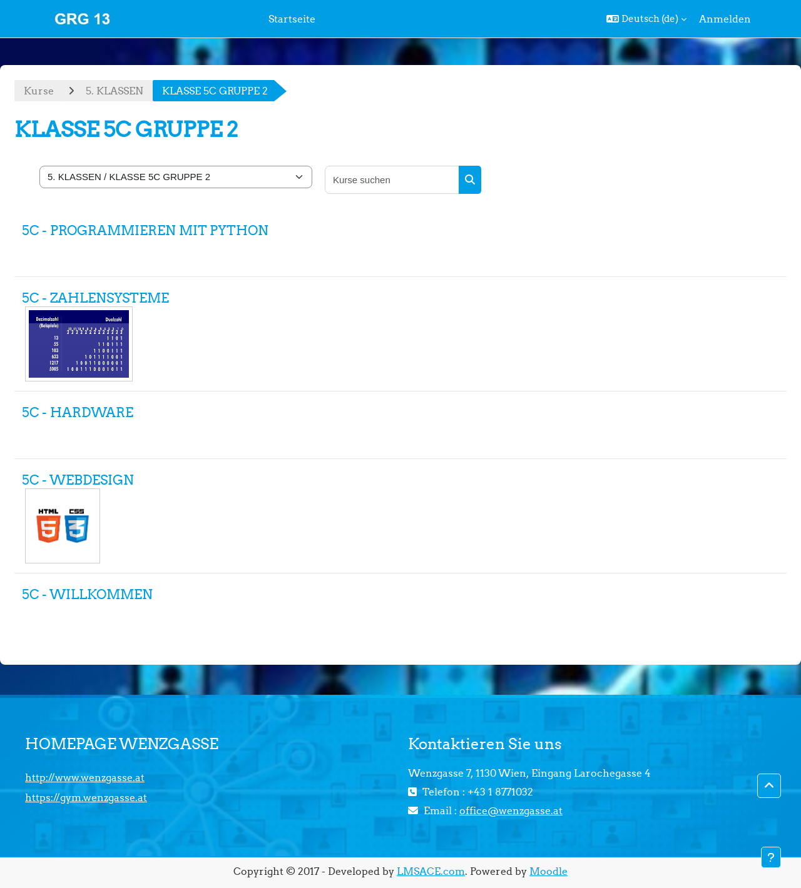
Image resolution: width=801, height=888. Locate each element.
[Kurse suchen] (392, 180)
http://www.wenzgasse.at (85, 777)
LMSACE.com (431, 871)
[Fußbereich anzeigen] (771, 857)
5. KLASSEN (114, 90)
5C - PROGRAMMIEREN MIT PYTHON (145, 230)
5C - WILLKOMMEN (87, 594)
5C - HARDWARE (77, 412)
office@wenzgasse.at (511, 810)
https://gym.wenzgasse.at (86, 797)
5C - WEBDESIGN (78, 480)
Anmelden (725, 19)
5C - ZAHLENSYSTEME (95, 298)
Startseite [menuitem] (291, 19)
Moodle (548, 871)
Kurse (39, 90)
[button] (646, 19)
